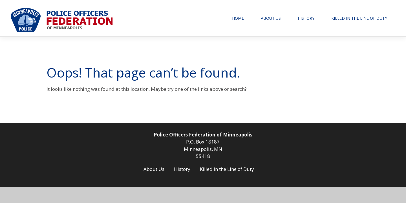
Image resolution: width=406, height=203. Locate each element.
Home (238, 18)
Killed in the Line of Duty (359, 18)
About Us (271, 18)
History (306, 18)
